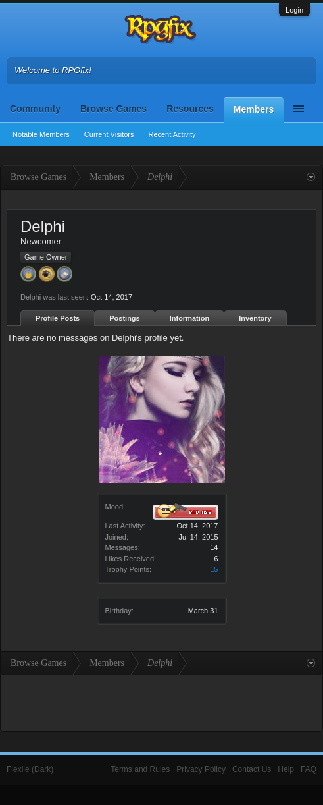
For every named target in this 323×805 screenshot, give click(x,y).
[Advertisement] (162, 701)
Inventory (255, 318)
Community (35, 108)
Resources (190, 108)
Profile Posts (58, 318)
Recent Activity (171, 134)
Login (294, 10)
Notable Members (41, 134)
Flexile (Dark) (30, 769)
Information (190, 318)
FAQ (308, 769)
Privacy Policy (201, 769)
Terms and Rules (140, 769)
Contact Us (251, 769)
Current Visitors (109, 134)
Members (254, 109)
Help (286, 769)
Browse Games (113, 108)
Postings (124, 318)
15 (214, 569)
